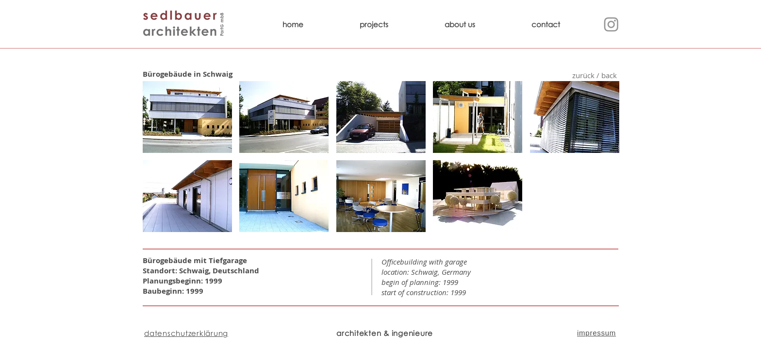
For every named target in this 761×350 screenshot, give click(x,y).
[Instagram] (611, 24)
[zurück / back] (594, 75)
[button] (187, 117)
